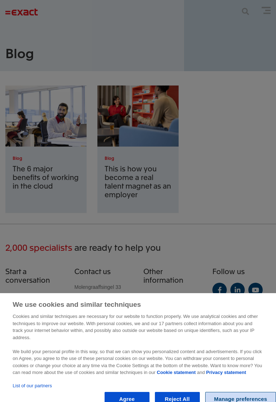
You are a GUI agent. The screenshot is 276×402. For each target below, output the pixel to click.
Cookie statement (176, 378)
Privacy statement (226, 378)
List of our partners (32, 391)
